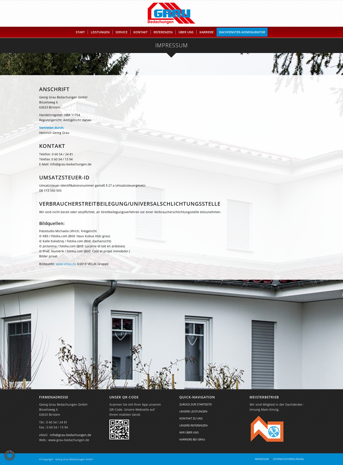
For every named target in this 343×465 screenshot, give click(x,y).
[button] (9, 455)
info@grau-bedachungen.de (70, 435)
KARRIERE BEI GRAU (192, 439)
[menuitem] (80, 32)
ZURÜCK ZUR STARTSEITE (195, 404)
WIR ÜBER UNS (189, 432)
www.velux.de (66, 266)
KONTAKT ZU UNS (191, 418)
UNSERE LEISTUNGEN (193, 411)
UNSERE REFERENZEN (193, 425)
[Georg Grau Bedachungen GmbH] (171, 13)
